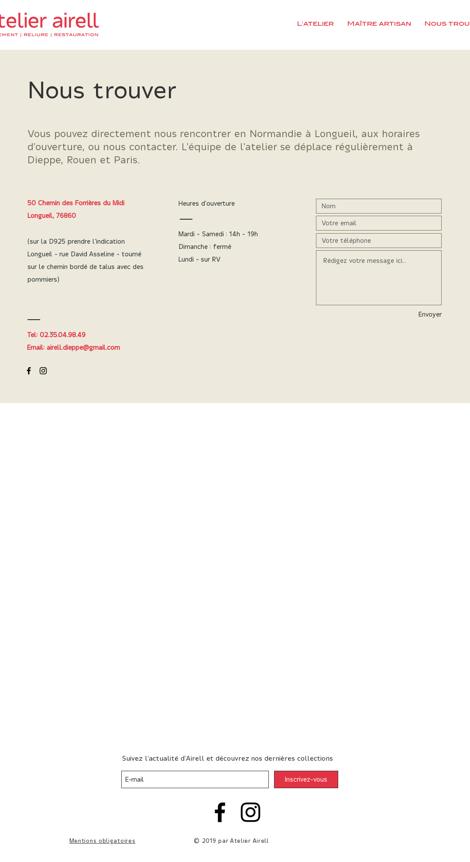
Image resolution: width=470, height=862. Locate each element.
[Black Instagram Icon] (43, 371)
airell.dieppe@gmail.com (83, 347)
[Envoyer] (422, 314)
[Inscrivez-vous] (306, 779)
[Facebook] (220, 812)
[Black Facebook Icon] (29, 371)
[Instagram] (250, 812)
